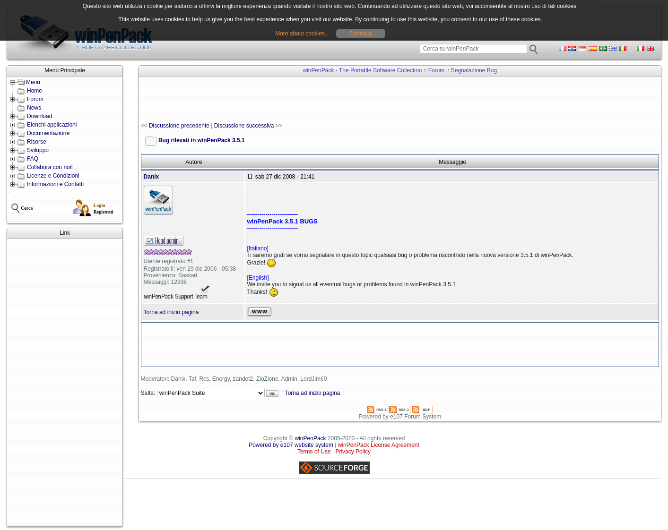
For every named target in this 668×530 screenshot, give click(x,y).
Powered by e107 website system (291, 445)
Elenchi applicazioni (52, 124)
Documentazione (48, 133)
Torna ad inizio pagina (171, 312)
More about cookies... (302, 33)
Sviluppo (38, 150)
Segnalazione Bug (474, 70)
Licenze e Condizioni (53, 175)
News (34, 107)
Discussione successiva (244, 125)
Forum (35, 99)
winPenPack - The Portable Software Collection (362, 70)
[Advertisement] (65, 382)
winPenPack (310, 438)
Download (39, 116)
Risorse (36, 141)
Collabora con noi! (50, 167)
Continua (360, 33)
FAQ (32, 158)
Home (34, 90)
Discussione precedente (179, 125)
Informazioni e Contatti (55, 184)
